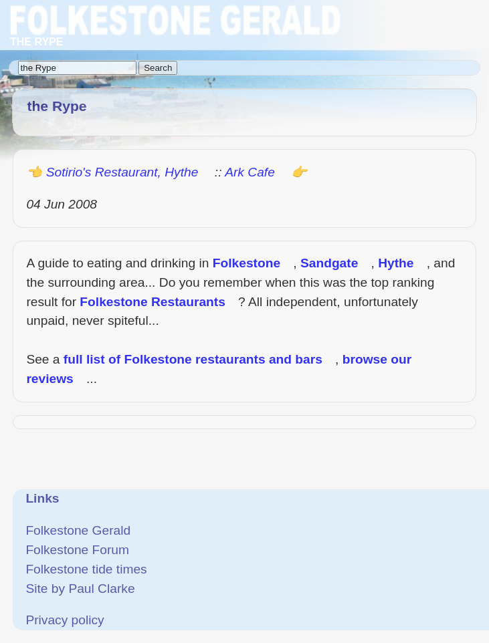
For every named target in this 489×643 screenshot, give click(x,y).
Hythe (395, 263)
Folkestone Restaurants (152, 302)
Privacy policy (64, 620)
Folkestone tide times (85, 569)
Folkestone (246, 263)
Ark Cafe (250, 172)
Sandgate (329, 263)
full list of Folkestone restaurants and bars (193, 359)
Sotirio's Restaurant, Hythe (122, 172)
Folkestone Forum (77, 550)
